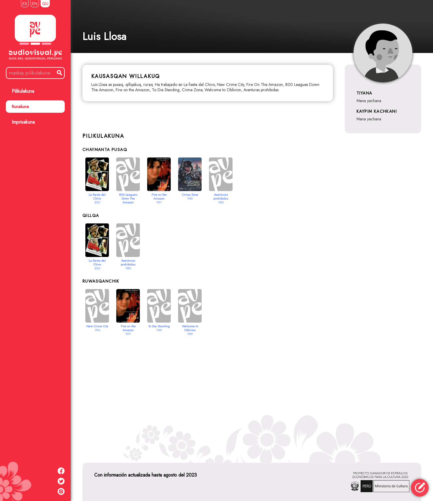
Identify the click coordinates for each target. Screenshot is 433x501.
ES (24, 3)
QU (45, 3)
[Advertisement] (251, 392)
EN (34, 3)
